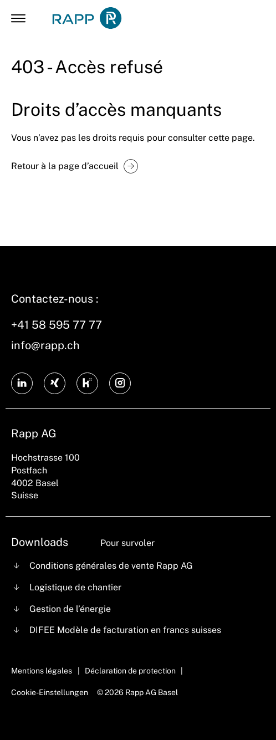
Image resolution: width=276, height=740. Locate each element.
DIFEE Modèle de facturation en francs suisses (125, 630)
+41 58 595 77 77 (56, 324)
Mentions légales (41, 670)
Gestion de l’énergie (70, 609)
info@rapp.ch (45, 345)
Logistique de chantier (75, 587)
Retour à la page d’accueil (65, 166)
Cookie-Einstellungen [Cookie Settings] (49, 692)
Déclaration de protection (130, 670)
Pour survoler (127, 543)
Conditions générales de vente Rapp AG (111, 565)
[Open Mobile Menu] (18, 18)
